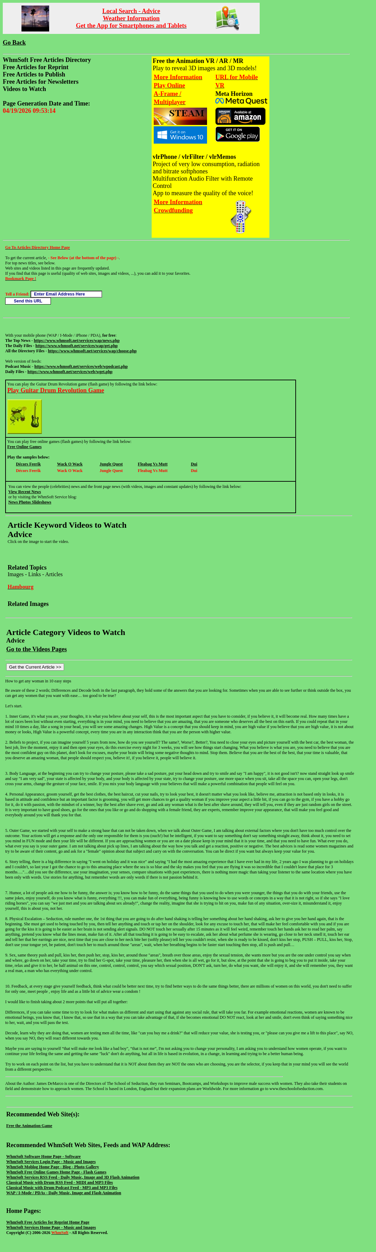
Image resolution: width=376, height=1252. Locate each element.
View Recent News (24, 491)
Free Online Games (24, 446)
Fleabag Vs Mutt (153, 464)
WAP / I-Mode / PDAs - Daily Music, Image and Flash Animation (63, 1192)
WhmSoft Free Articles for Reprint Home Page (47, 1222)
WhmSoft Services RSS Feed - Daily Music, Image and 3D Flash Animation (73, 1177)
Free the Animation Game (29, 1125)
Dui (194, 464)
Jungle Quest (111, 464)
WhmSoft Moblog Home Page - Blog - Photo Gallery (52, 1166)
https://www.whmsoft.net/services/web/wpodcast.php (81, 366)
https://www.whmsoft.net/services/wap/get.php (76, 345)
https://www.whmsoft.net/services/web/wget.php (70, 371)
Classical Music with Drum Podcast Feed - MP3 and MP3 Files (61, 1187)
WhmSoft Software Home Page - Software (43, 1156)
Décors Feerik (28, 464)
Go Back (14, 42)
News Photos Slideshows (29, 502)
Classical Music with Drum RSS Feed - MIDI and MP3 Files (59, 1182)
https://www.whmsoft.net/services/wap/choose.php (92, 350)
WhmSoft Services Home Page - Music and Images (51, 1227)
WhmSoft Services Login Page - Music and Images (51, 1161)
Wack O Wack (70, 464)
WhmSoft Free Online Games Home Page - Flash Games (56, 1172)
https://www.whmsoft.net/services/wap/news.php (77, 340)
